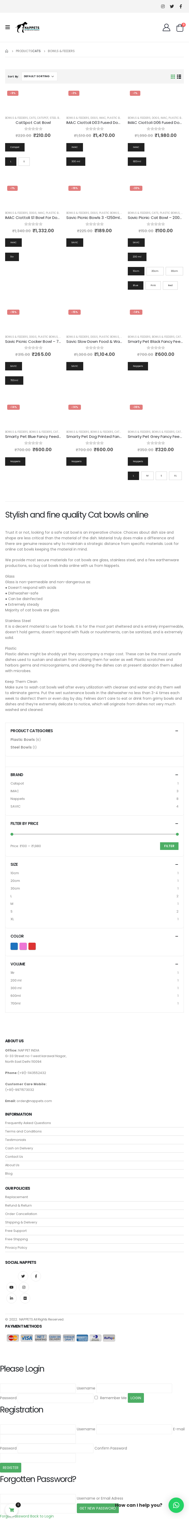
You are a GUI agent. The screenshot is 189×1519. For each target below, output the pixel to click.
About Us (12, 1165)
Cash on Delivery (19, 1148)
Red (35, 946)
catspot (42, 118)
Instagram (24, 1287)
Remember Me (110, 1397)
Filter (169, 846)
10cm (14, 873)
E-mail (179, 1429)
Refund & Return (18, 1205)
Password (8, 1397)
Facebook (36, 1276)
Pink (26, 946)
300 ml (16, 988)
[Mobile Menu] (9, 27)
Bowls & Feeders (16, 118)
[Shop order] (39, 76)
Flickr (25, 1298)
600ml (15, 995)
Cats (32, 118)
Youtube (11, 1287)
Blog (9, 1173)
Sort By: (13, 76)
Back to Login (42, 1516)
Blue (17, 946)
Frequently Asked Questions (28, 1123)
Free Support (16, 1231)
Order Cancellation (21, 1214)
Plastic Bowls (117, 118)
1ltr (12, 972)
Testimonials (15, 1140)
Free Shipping (16, 1239)
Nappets (17, 798)
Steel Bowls (58, 118)
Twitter (23, 1276)
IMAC (102, 118)
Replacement (16, 1197)
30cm (15, 888)
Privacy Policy (16, 1247)
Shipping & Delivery (21, 1222)
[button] (176, 1505)
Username (86, 1388)
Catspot (17, 783)
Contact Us (14, 1156)
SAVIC (15, 806)
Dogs (94, 118)
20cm (15, 880)
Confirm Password (110, 1448)
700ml (15, 1003)
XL (12, 919)
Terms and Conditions (23, 1131)
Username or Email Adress (100, 1498)
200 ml (16, 980)
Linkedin (11, 1298)
